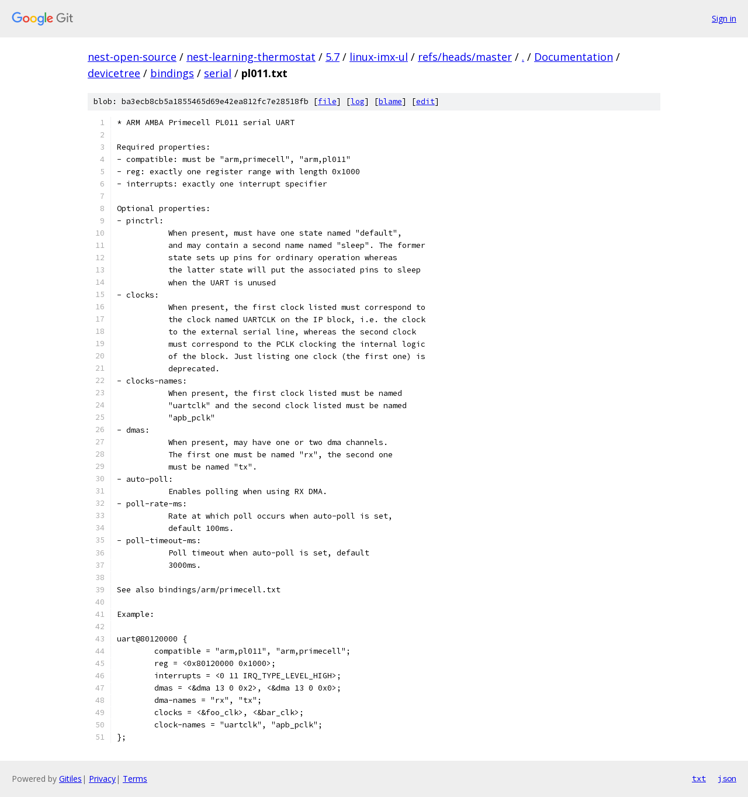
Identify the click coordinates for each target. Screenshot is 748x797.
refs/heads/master (465, 57)
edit (425, 101)
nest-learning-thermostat (251, 57)
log (358, 101)
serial (217, 73)
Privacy (102, 778)
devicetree (114, 73)
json (727, 778)
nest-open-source (132, 57)
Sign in (724, 18)
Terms (135, 778)
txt (699, 778)
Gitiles (70, 778)
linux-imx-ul (378, 57)
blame (390, 101)
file (327, 101)
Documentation (573, 57)
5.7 (332, 57)
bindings (172, 73)
